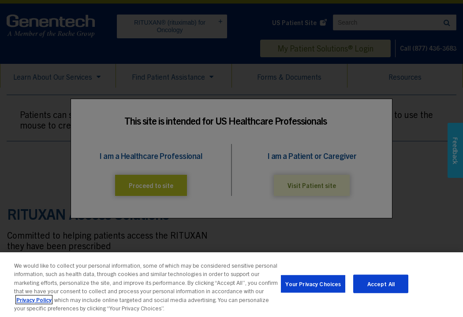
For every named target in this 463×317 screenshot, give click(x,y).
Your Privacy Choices (313, 286)
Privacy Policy (34, 302)
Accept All (381, 286)
